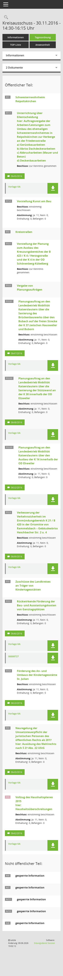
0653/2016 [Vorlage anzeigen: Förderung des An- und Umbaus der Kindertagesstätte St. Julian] (16, 703)
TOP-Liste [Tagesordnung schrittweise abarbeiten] (15, 44)
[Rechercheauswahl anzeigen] (5, 17)
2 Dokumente (14, 67)
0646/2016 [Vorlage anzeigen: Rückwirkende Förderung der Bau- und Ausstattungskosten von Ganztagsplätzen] (16, 633)
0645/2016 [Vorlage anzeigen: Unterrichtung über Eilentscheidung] (16, 176)
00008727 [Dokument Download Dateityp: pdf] (13, 656)
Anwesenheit (42, 44)
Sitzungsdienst (44, 943)
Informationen (16, 37)
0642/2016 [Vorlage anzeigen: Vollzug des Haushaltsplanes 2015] (16, 833)
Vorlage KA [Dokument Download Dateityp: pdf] (14, 186)
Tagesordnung (43, 37)
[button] (52, 188)
